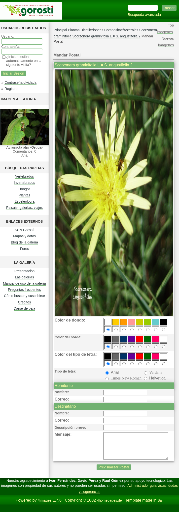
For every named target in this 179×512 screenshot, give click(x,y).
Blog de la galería (24, 242)
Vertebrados (24, 176)
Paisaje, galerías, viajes (24, 208)
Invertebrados (24, 183)
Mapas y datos (24, 236)
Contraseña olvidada (20, 82)
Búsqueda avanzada (144, 15)
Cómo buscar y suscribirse (24, 296)
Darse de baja (24, 308)
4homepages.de (109, 506)
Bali (160, 506)
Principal (60, 30)
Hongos (24, 189)
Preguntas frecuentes (24, 290)
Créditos (24, 302)
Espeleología (24, 201)
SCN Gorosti (24, 230)
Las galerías (24, 277)
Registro (10, 89)
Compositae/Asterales (121, 30)
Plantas (24, 195)
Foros (24, 249)
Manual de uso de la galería (24, 283)
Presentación (24, 271)
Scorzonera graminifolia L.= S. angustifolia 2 (106, 36)
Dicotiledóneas (91, 30)
